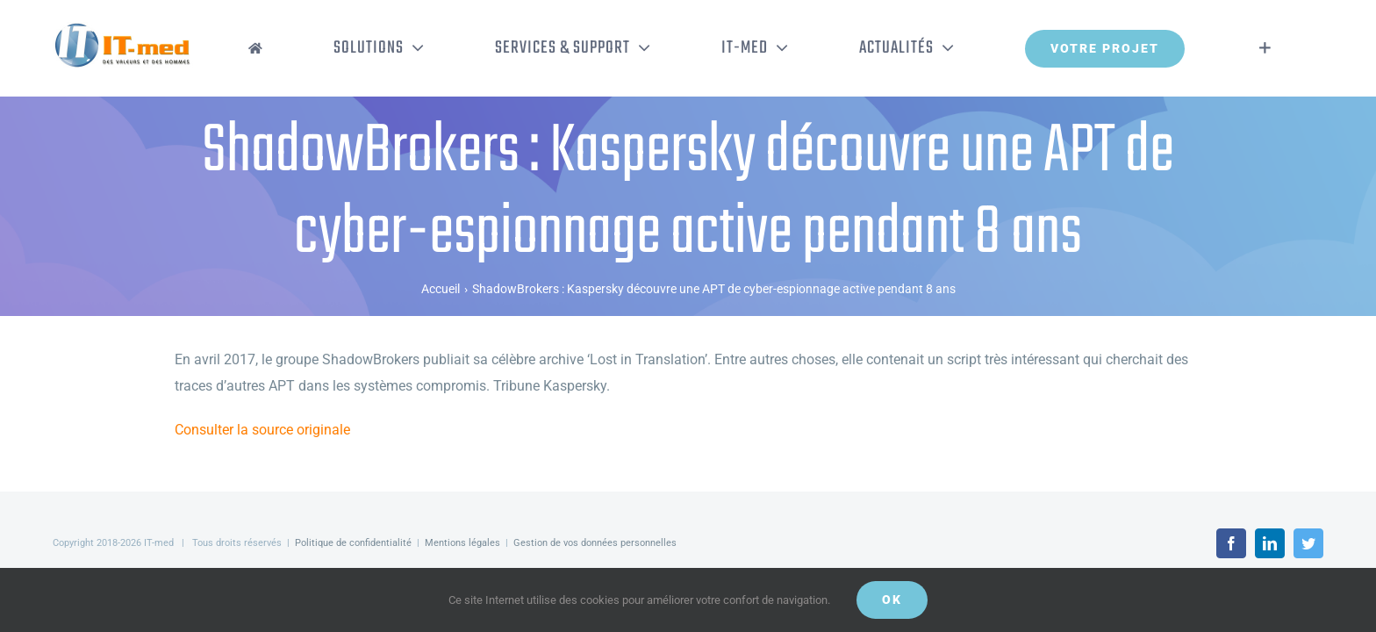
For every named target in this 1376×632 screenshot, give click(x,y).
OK (892, 599)
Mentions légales (462, 543)
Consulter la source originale (262, 429)
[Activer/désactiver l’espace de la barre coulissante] (1291, 48)
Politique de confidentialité (353, 543)
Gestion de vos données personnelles (595, 543)
